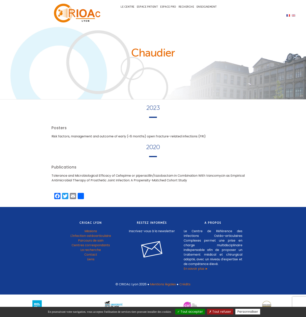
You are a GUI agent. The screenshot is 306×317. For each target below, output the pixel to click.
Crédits (184, 284)
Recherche (186, 6)
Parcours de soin (90, 240)
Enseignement (207, 6)
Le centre (127, 6)
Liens (90, 259)
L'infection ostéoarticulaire (90, 236)
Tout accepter (190, 311)
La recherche (90, 250)
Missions (91, 231)
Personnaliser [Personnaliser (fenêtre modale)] (247, 311)
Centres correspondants (91, 245)
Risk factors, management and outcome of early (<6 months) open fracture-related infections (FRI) (129, 136)
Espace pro (168, 6)
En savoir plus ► (196, 268)
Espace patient (147, 6)
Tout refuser (220, 311)
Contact (90, 254)
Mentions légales (163, 284)
